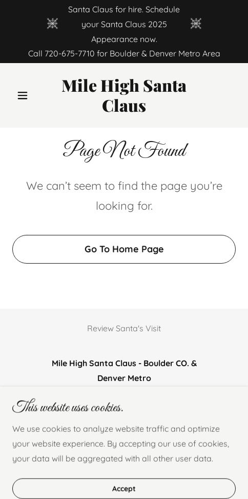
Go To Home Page (124, 249)
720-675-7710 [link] (70, 53)
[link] (124, 109)
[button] (29, 95)
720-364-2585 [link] (174, 401)
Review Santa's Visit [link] (124, 328)
